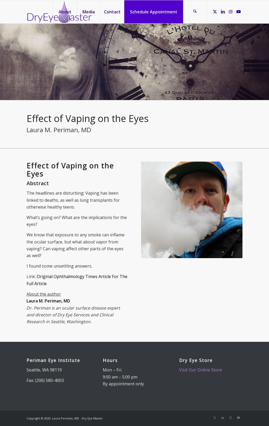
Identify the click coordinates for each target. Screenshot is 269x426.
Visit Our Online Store (200, 370)
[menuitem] (65, 11)
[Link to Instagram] (231, 11)
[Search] (195, 11)
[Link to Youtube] (238, 11)
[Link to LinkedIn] (223, 11)
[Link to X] (215, 11)
